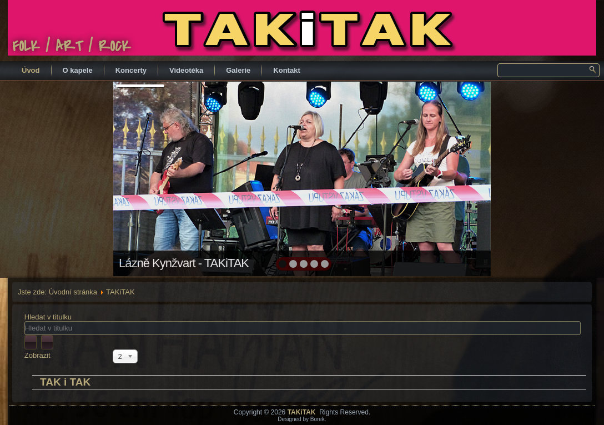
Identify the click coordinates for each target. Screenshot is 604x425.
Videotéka (186, 70)
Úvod (31, 70)
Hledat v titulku (49, 317)
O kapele (78, 70)
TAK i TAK (65, 382)
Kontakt (286, 70)
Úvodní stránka (73, 292)
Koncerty (131, 70)
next (458, 178)
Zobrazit (37, 355)
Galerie (238, 70)
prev (146, 178)
